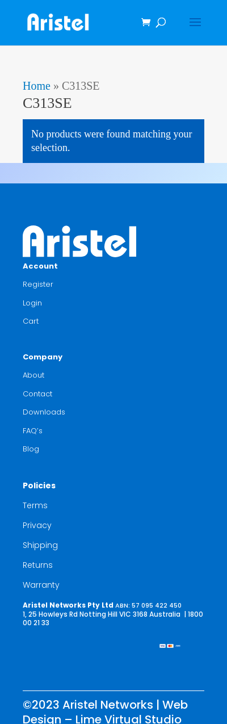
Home (37, 85)
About (33, 375)
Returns (38, 565)
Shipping (40, 545)
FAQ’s (33, 430)
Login (32, 303)
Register (38, 284)
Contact (37, 393)
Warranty (41, 585)
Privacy (37, 525)
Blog (31, 448)
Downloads (44, 412)
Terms (35, 505)
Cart (31, 321)
